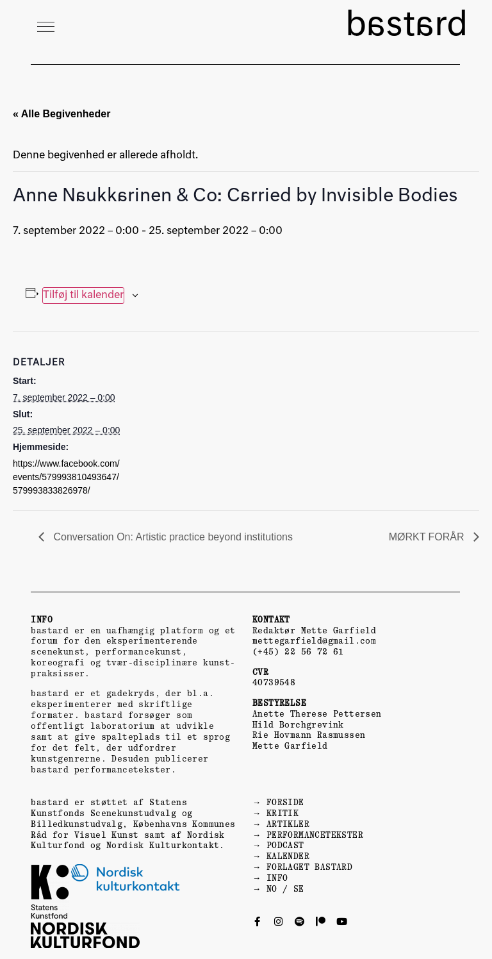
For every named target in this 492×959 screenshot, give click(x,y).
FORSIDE (285, 802)
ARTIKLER (287, 824)
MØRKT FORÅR (428, 536)
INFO (277, 878)
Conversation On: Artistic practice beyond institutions (172, 536)
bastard (406, 26)
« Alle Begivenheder (61, 113)
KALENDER (287, 856)
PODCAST (285, 845)
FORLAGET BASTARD (309, 867)
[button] (45, 26)
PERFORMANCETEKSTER (314, 835)
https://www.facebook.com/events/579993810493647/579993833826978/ (66, 477)
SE (298, 889)
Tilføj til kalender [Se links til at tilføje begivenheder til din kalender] (83, 295)
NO (271, 889)
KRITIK (282, 813)
